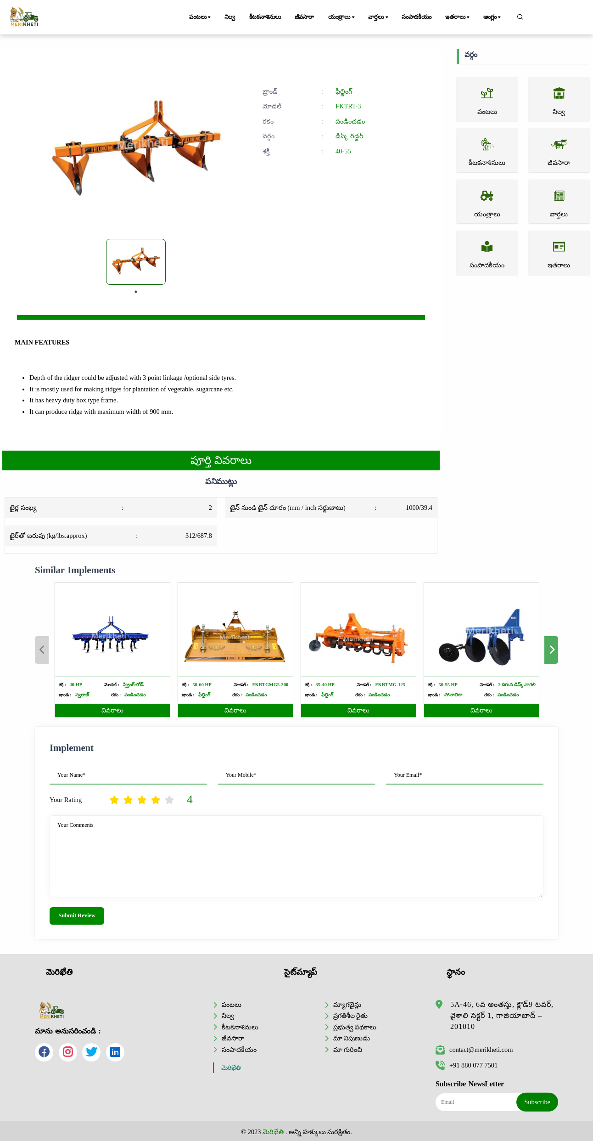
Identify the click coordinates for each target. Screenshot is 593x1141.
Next (551, 650)
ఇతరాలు (458, 17)
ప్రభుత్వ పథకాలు (355, 1027)
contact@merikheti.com (474, 1049)
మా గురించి (348, 1049)
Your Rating (66, 799)
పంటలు (200, 17)
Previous (42, 650)
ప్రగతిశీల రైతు (350, 1015)
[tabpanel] (136, 262)
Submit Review (76, 915)
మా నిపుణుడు (351, 1038)
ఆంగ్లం (492, 17)
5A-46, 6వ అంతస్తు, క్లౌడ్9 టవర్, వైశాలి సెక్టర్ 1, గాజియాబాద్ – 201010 (502, 1015)
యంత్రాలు (342, 17)
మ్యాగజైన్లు (347, 1004)
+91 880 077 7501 (467, 1065)
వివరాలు (112, 710)
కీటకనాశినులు (265, 17)
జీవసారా (304, 17)
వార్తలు (378, 17)
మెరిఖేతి (231, 1067)
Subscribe (537, 1102)
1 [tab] (135, 291)
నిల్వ (229, 17)
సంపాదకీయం (416, 17)
